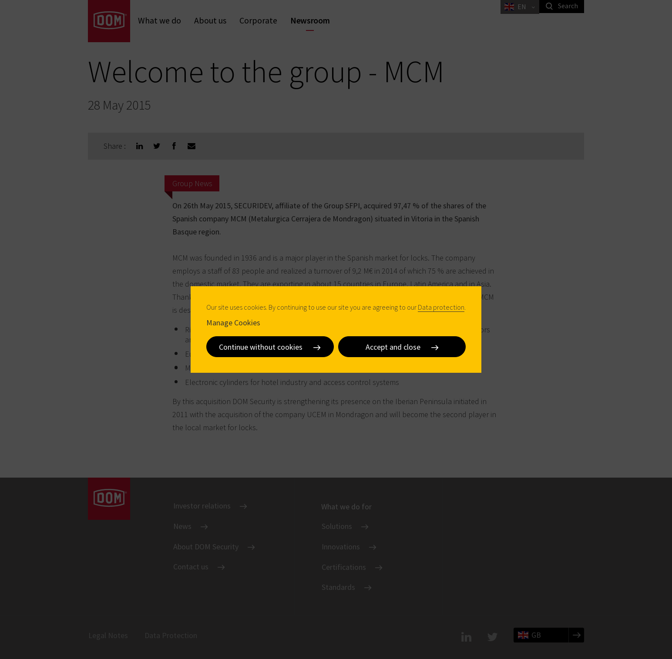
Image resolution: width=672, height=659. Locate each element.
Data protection (441, 307)
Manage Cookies (233, 323)
